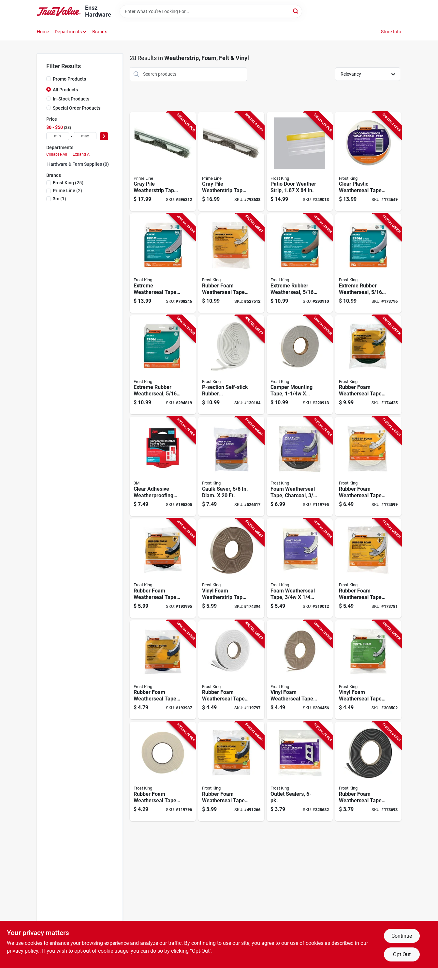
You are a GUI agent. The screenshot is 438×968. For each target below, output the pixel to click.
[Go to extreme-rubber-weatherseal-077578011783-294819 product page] (163, 365)
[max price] (85, 136)
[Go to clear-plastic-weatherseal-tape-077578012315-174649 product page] (368, 161)
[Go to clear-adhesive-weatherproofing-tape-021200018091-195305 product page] (163, 466)
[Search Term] (211, 11)
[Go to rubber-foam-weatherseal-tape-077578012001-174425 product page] (368, 365)
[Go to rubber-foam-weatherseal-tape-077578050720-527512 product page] (231, 263)
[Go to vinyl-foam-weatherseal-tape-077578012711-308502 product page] (368, 670)
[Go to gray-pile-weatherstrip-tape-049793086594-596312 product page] (163, 161)
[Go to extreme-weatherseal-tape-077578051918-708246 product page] (163, 263)
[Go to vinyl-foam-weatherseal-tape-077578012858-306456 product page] (300, 670)
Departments (68, 31)
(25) (68, 182)
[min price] (57, 136)
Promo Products (69, 79)
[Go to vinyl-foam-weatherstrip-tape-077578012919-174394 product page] (231, 568)
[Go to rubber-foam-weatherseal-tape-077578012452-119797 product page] (231, 670)
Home (43, 31)
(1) (59, 198)
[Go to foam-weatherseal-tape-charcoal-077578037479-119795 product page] (300, 466)
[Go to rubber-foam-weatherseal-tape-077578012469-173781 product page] (368, 568)
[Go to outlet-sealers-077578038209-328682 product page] (300, 771)
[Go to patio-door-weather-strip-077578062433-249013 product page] (300, 161)
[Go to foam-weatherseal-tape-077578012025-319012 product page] (300, 568)
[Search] (296, 11)
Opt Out (402, 954)
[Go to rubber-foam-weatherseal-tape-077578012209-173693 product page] (368, 771)
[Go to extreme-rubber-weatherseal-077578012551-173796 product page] (368, 263)
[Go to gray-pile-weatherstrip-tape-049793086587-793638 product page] (231, 161)
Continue (401, 936)
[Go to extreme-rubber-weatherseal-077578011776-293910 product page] (300, 263)
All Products (65, 89)
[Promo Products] (48, 78)
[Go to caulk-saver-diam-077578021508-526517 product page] (231, 466)
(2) (67, 190)
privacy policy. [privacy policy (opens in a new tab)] (23, 951)
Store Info (391, 31)
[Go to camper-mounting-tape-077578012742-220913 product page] (300, 365)
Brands (99, 31)
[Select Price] (104, 136)
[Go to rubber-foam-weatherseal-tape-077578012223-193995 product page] (163, 568)
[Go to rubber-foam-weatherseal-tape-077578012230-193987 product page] (163, 670)
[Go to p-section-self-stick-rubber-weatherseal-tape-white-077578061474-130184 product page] (231, 365)
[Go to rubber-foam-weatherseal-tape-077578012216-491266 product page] (231, 771)
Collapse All (56, 154)
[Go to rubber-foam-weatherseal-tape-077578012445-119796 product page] (163, 771)
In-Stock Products (71, 98)
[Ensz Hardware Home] (59, 11)
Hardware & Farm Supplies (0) (78, 164)
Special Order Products (76, 108)
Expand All (82, 154)
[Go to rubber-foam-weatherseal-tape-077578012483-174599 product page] (368, 466)
